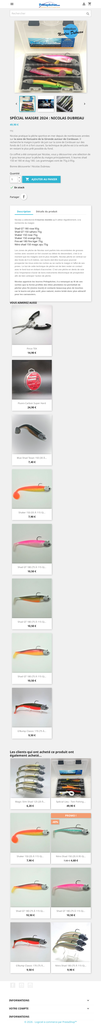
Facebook (12, 985)
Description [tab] (24, 211)
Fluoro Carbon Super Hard (32, 403)
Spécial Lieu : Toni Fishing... (71, 801)
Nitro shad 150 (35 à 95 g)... (71, 856)
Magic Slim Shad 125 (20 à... (30, 801)
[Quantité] (14, 179)
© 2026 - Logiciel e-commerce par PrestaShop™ (50, 1021)
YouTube (21, 985)
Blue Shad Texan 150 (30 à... (32, 457)
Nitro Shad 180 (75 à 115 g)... (70, 965)
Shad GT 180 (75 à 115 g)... (32, 567)
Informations (19, 1016)
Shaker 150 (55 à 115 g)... (31, 512)
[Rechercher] (50, 13)
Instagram (30, 985)
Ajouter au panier (41, 179)
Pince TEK (32, 348)
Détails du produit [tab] (46, 211)
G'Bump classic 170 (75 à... (32, 731)
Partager (24, 196)
